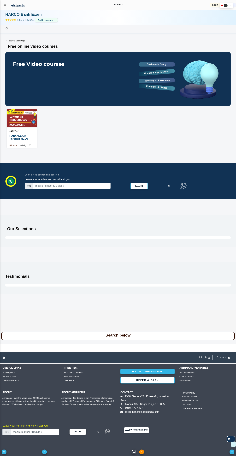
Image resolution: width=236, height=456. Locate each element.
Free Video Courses (73, 372)
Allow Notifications (136, 430)
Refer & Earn (147, 380)
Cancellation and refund (193, 408)
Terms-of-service (189, 396)
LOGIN (215, 5)
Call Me (139, 186)
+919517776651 (134, 408)
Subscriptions (8, 372)
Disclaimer (187, 404)
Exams (115, 4)
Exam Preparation (10, 380)
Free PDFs (69, 380)
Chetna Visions (186, 376)
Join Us (204, 357)
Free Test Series (71, 376)
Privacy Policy (188, 393)
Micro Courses (9, 376)
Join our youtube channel (147, 371)
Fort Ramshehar (187, 372)
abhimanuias (185, 380)
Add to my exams (46, 20)
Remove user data (190, 400)
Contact (223, 357)
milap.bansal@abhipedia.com (142, 412)
